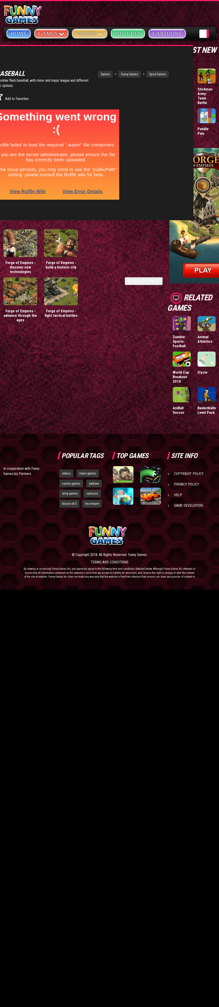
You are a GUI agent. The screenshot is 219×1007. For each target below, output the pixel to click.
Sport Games (132, 68)
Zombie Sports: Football (179, 341)
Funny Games (104, 68)
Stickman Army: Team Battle (205, 96)
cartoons (92, 493)
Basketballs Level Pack (207, 410)
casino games (71, 483)
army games (70, 493)
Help (178, 495)
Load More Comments (144, 266)
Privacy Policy (186, 484)
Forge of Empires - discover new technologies (20, 252)
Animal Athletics (205, 339)
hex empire (92, 503)
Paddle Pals (203, 131)
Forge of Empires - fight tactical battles (60, 298)
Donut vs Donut (180, 131)
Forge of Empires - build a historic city (61, 250)
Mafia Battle (177, 91)
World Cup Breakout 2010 (181, 377)
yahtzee (94, 483)
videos (66, 473)
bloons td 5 (69, 503)
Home (19, 33)
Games (80, 68)
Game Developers (188, 505)
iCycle (202, 372)
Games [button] (51, 33)
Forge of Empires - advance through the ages (20, 300)
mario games (87, 473)
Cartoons (167, 33)
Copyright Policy (189, 474)
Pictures (128, 33)
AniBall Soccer (178, 410)
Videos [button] (89, 33)
